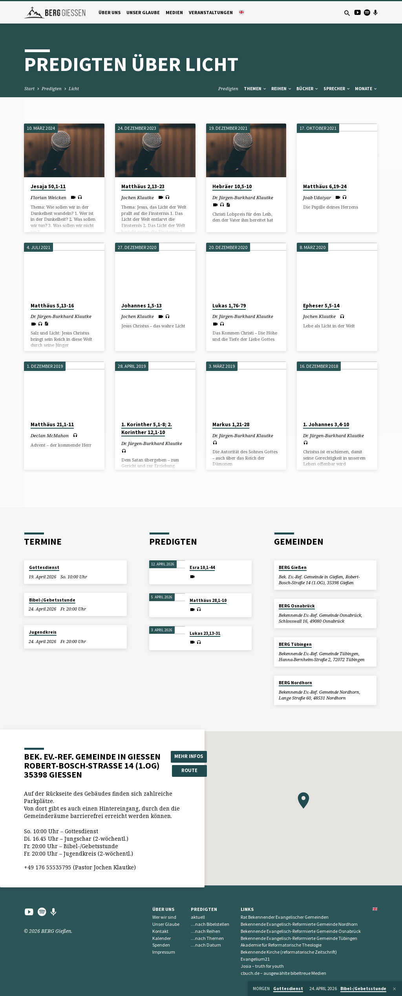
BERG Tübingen (295, 644)
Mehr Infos (188, 756)
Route (189, 770)
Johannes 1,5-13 (141, 305)
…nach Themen (207, 938)
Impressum (163, 952)
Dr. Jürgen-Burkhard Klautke (242, 197)
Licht (74, 88)
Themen (255, 88)
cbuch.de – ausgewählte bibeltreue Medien (283, 973)
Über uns (110, 12)
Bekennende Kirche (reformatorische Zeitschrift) (289, 952)
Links (247, 909)
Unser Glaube (143, 12)
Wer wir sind (164, 917)
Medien (174, 12)
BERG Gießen (293, 567)
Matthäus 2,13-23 (142, 186)
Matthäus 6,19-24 (324, 186)
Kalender (161, 938)
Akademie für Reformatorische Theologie (281, 945)
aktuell (198, 917)
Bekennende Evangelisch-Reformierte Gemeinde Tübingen (299, 938)
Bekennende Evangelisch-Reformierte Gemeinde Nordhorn (299, 924)
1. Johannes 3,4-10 (326, 424)
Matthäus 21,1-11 (52, 424)
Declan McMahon (50, 435)
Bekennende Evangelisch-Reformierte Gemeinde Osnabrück (301, 931)
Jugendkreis (43, 632)
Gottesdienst (44, 567)
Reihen (281, 88)
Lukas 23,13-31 (205, 633)
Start (29, 88)
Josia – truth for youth (262, 966)
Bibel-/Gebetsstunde (52, 600)
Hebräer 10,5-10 (232, 186)
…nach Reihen (205, 931)
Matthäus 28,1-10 (208, 600)
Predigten (52, 88)
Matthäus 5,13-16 (52, 305)
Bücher (307, 88)
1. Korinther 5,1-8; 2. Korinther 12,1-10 (146, 428)
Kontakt (160, 931)
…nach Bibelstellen (210, 924)
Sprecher (337, 88)
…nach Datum (206, 945)
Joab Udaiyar (317, 197)
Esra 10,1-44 (202, 567)
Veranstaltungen (211, 12)
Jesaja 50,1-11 (48, 186)
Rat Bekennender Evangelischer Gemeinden (285, 917)
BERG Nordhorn (295, 682)
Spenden (161, 945)
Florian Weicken (48, 197)
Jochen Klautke (137, 197)
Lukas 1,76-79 (229, 305)
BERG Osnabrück (297, 606)
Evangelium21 (255, 959)
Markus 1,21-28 (230, 424)
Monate (366, 88)
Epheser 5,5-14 (321, 305)
